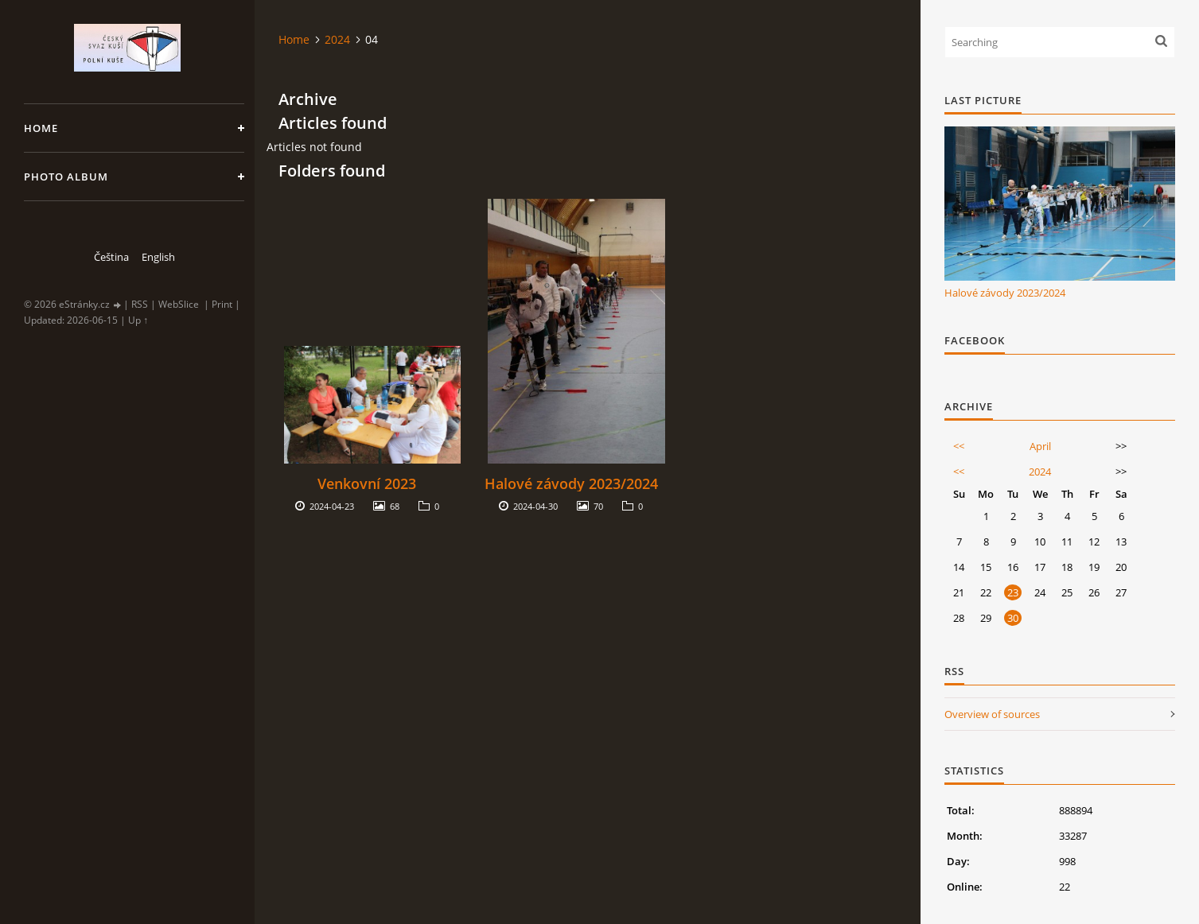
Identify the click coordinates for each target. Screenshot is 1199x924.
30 (1012, 618)
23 (1012, 592)
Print (222, 304)
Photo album (66, 176)
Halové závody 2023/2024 (571, 483)
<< (958, 446)
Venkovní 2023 (366, 483)
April (1040, 446)
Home (41, 128)
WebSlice (178, 304)
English (158, 257)
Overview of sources (992, 714)
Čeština (111, 257)
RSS (139, 304)
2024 (337, 39)
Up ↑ (138, 320)
